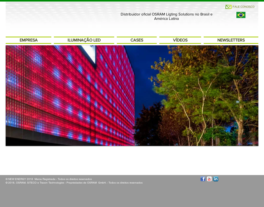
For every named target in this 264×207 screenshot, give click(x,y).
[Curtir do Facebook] (18, 164)
